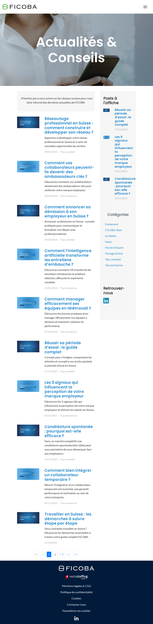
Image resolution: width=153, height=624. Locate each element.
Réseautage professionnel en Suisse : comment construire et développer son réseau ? (69, 125)
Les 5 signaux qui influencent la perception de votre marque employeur (64, 389)
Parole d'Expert (114, 247)
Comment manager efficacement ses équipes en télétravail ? (68, 304)
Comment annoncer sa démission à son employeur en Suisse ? (68, 211)
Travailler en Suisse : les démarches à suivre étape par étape (68, 519)
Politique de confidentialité (76, 592)
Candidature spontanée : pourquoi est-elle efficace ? (69, 431)
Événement (112, 224)
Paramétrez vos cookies (76, 610)
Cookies (76, 598)
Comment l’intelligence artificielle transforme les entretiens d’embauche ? (68, 257)
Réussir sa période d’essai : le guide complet (63, 347)
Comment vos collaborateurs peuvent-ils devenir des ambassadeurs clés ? (69, 169)
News (108, 241)
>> (75, 554)
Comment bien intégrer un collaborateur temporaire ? (68, 475)
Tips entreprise (114, 265)
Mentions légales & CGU (76, 585)
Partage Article (114, 253)
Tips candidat (113, 259)
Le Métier (110, 235)
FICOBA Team (113, 230)
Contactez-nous (76, 604)
